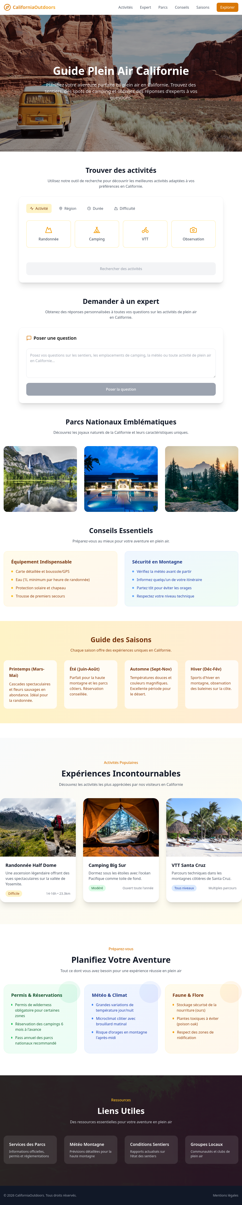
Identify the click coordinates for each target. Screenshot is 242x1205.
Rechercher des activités (121, 268)
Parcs (163, 7)
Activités (125, 7)
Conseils (182, 7)
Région (67, 208)
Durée (95, 208)
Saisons (202, 7)
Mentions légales (225, 1195)
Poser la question (121, 389)
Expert (145, 7)
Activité (39, 208)
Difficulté (124, 208)
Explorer (227, 7)
